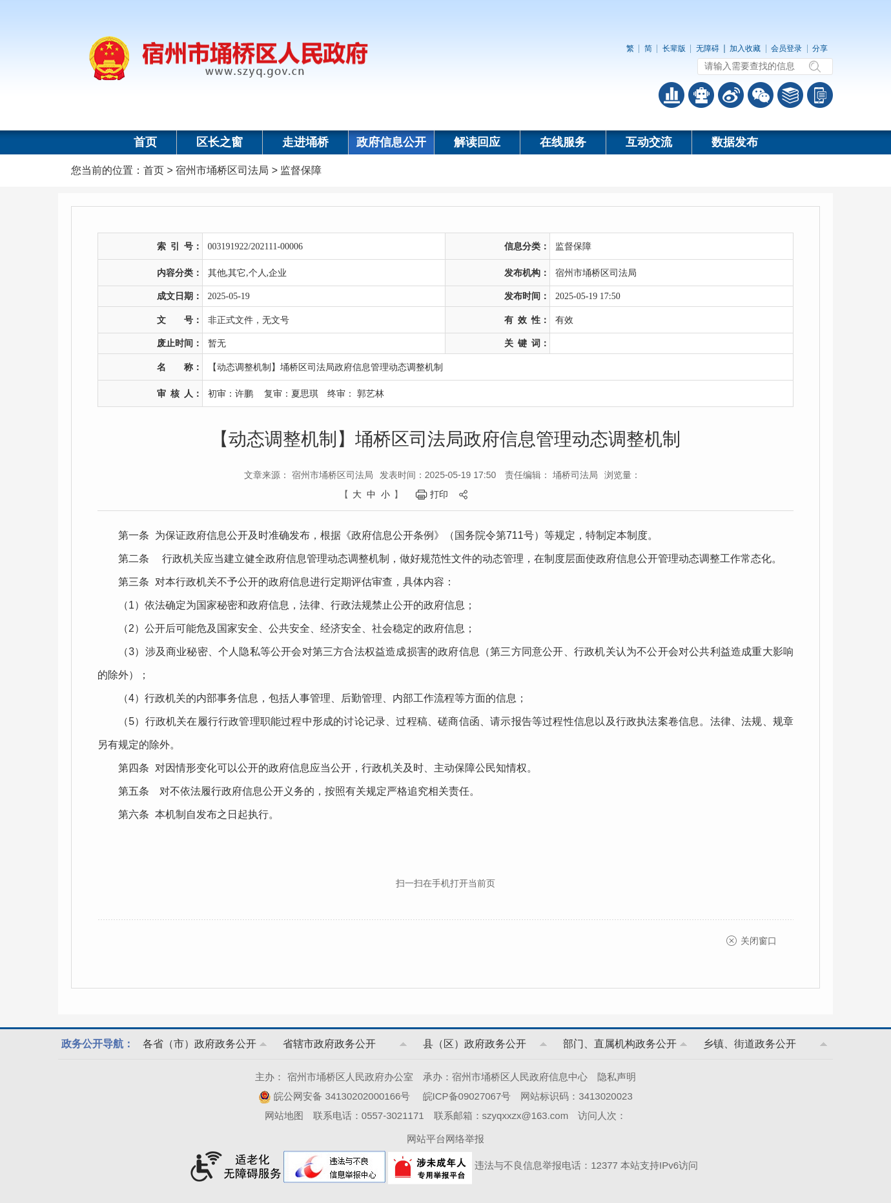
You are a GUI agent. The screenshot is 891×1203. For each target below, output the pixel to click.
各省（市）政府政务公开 (199, 1043)
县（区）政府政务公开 (474, 1043)
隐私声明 (616, 1076)
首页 (145, 142)
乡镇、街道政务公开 (749, 1043)
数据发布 (735, 142)
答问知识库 (790, 95)
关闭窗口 (759, 941)
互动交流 (649, 142)
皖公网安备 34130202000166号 (334, 1096)
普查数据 (671, 95)
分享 (820, 48)
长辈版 (674, 48)
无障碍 (707, 48)
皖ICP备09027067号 (467, 1096)
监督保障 (301, 170)
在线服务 (563, 142)
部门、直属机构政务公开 (620, 1043)
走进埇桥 (305, 142)
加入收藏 (745, 48)
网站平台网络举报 (445, 1138)
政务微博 (731, 95)
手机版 (820, 95)
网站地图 (284, 1115)
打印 (439, 494)
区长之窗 (219, 142)
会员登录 (786, 48)
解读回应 (477, 142)
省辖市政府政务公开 (329, 1043)
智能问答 (701, 95)
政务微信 (760, 95)
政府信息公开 (391, 142)
